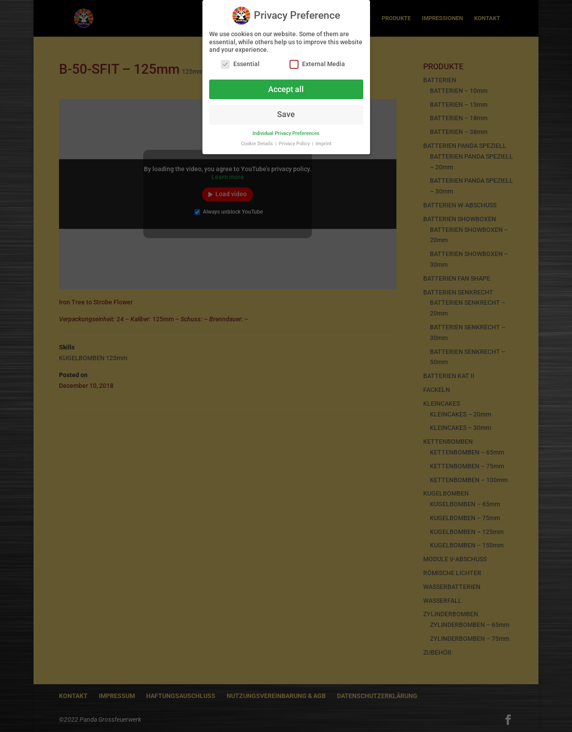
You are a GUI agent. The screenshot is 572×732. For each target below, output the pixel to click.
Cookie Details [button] (257, 140)
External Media (317, 61)
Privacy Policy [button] (295, 140)
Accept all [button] (286, 86)
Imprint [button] (323, 140)
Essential (240, 61)
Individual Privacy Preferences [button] (286, 130)
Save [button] (286, 111)
